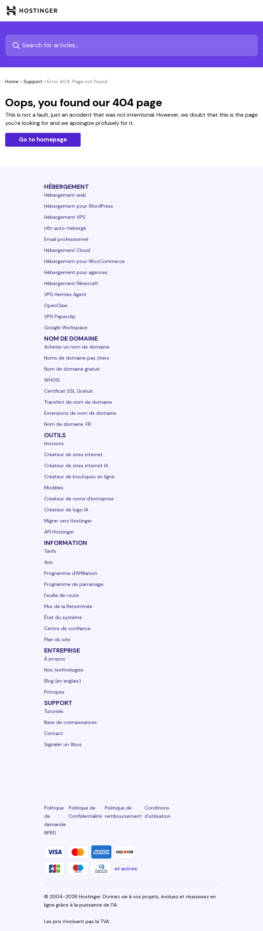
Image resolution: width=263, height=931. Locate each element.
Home (12, 81)
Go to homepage (43, 139)
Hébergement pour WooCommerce (84, 261)
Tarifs (50, 551)
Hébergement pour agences (76, 272)
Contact (53, 733)
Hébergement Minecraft (71, 283)
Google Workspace (66, 327)
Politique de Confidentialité (85, 812)
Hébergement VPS (64, 217)
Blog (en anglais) (62, 681)
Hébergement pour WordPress (78, 206)
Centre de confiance (67, 628)
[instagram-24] (104, 769)
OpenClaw (56, 305)
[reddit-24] (187, 769)
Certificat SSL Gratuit (68, 391)
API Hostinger (59, 532)
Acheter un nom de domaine (76, 347)
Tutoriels (53, 711)
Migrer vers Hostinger (68, 521)
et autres (125, 868)
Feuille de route (61, 595)
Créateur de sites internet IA (76, 465)
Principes (54, 692)
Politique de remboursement (123, 812)
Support (32, 81)
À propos (54, 659)
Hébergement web (65, 195)
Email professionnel (66, 239)
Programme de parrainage (73, 584)
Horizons (54, 443)
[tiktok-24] (215, 769)
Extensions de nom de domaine (80, 413)
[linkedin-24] (48, 769)
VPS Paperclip (59, 316)
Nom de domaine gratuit (72, 369)
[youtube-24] (159, 769)
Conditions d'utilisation (157, 812)
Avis (48, 562)
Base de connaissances (70, 722)
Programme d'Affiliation (70, 573)
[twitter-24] (131, 769)
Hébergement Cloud (67, 250)
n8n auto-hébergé (65, 228)
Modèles (53, 487)
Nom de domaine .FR (67, 424)
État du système (63, 617)
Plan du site (57, 639)
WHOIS (52, 380)
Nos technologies (63, 670)
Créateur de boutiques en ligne (79, 476)
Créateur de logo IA (66, 510)
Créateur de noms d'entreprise (79, 499)
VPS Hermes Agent (65, 294)
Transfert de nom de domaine (78, 402)
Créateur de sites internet (73, 454)
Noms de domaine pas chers (76, 358)
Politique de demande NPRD (55, 820)
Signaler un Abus (63, 744)
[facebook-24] (76, 769)
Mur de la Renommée (68, 606)
